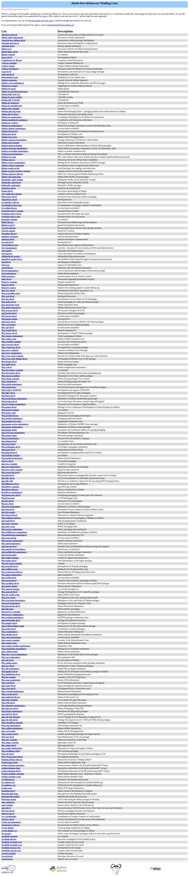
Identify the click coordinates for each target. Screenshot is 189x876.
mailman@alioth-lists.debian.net (60, 25)
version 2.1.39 (8, 871)
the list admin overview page (41, 21)
